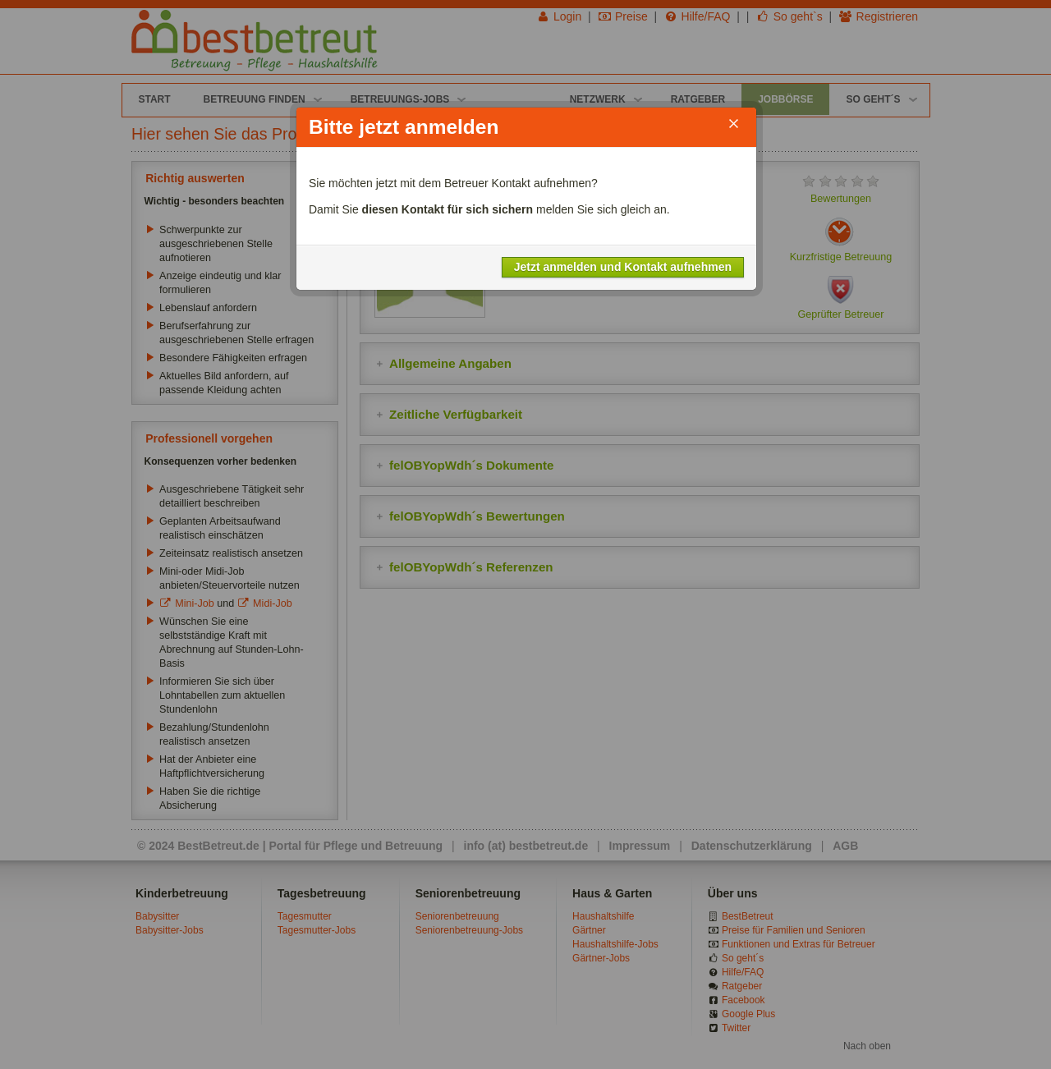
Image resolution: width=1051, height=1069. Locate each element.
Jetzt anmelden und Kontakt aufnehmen (623, 266)
